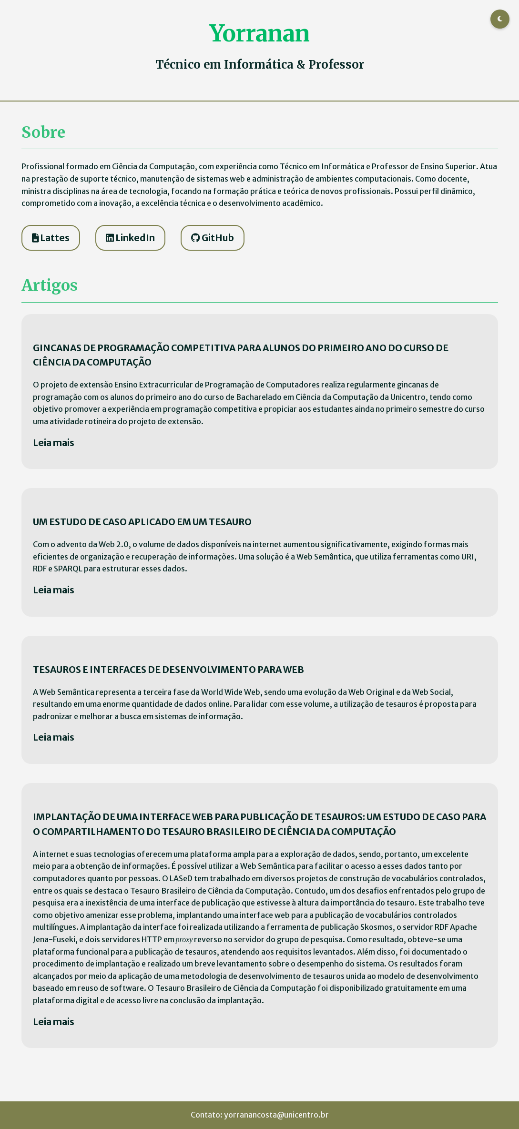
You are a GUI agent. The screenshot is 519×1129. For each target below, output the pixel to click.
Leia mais (53, 442)
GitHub (212, 238)
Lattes (51, 238)
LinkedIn (130, 238)
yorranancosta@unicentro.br (276, 1114)
